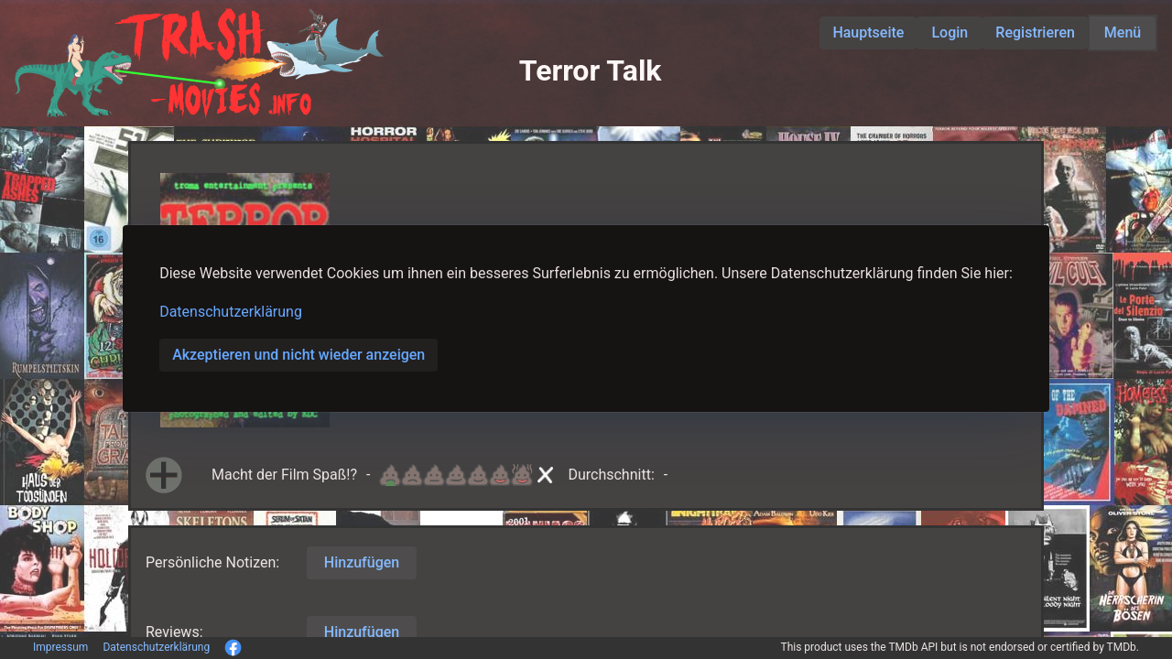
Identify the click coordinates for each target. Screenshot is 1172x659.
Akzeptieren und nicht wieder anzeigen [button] (298, 354)
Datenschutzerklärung (230, 311)
